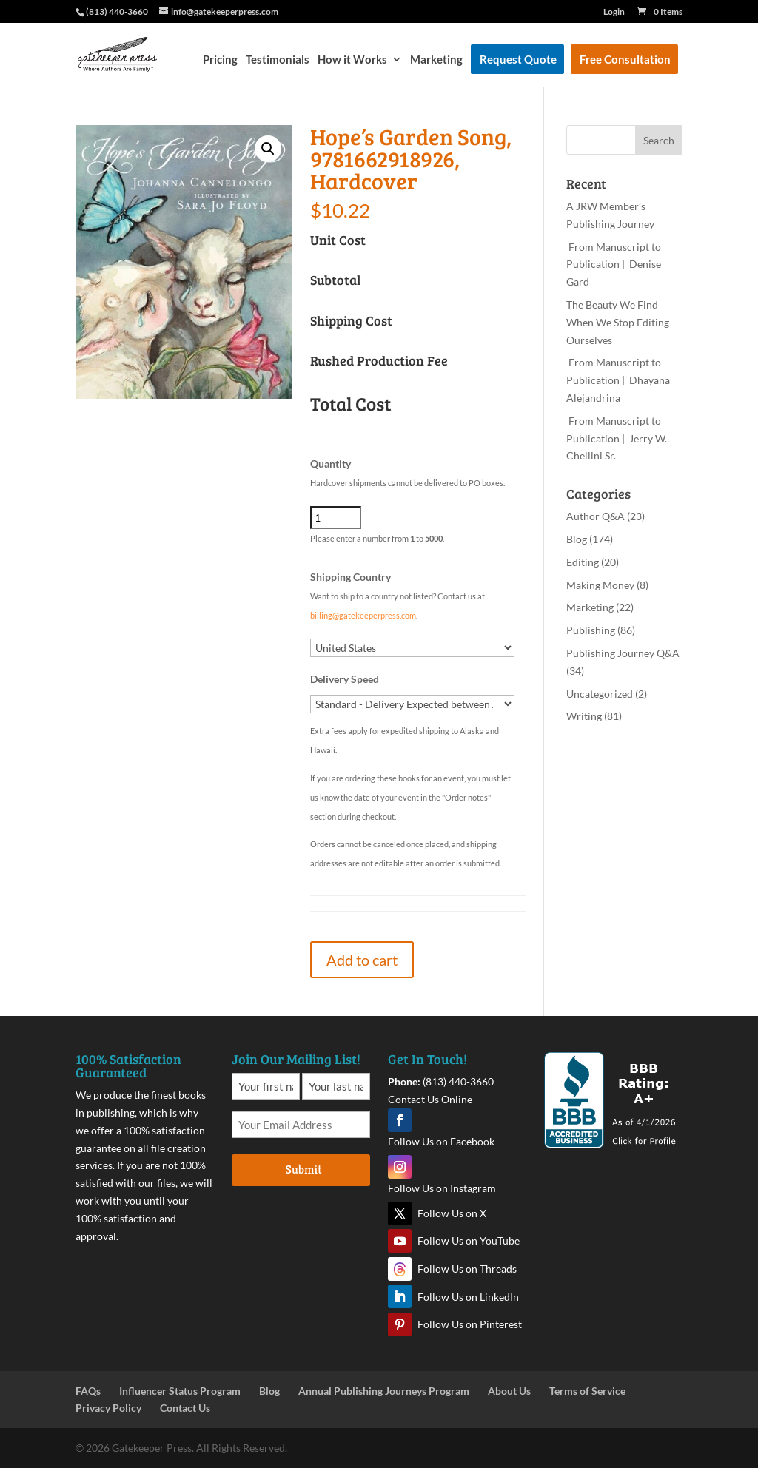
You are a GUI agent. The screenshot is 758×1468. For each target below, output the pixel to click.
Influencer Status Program (180, 1390)
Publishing (590, 630)
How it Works (352, 60)
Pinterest (400, 1324)
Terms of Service (587, 1390)
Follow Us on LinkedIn (468, 1296)
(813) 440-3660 (458, 1081)
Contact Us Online (430, 1099)
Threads (400, 1269)
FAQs (88, 1390)
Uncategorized (599, 693)
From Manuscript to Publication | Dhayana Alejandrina (618, 380)
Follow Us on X (451, 1213)
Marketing (436, 60)
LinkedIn (400, 1296)
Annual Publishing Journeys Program (383, 1390)
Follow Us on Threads (467, 1268)
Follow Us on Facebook (441, 1141)
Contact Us (185, 1407)
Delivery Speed (344, 679)
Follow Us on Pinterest (469, 1324)
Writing (584, 716)
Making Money (600, 585)
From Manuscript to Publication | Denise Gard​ (613, 264)
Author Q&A (595, 516)
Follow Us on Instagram (442, 1188)
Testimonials (277, 60)
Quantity (330, 463)
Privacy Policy (108, 1407)
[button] (268, 148)
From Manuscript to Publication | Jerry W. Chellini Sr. (616, 438)
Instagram (400, 1167)
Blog (576, 539)
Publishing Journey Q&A (623, 653)
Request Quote (518, 59)
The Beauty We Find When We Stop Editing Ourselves (617, 322)
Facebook (400, 1120)
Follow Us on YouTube (468, 1240)
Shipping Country (350, 576)
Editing (582, 562)
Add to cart (362, 960)
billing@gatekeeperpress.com (363, 615)
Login (614, 12)
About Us (509, 1390)
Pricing (220, 60)
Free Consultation (625, 59)
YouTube (400, 1241)
